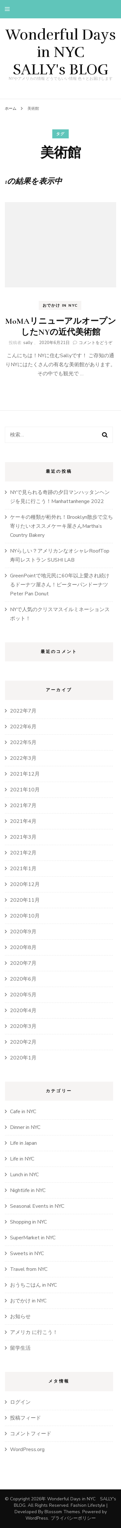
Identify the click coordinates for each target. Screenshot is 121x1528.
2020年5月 (23, 994)
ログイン (20, 1402)
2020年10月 (25, 915)
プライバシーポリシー (73, 1518)
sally (28, 343)
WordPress (36, 1518)
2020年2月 (23, 1042)
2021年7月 (23, 805)
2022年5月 (23, 742)
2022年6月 (23, 726)
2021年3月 (23, 837)
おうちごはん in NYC (33, 1285)
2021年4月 (23, 821)
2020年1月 (23, 1057)
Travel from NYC (28, 1269)
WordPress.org (27, 1449)
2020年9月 (23, 931)
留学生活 (20, 1348)
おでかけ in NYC (60, 305)
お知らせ (20, 1316)
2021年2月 (23, 852)
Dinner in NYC (25, 1127)
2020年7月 (23, 963)
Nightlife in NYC (27, 1190)
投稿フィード (25, 1417)
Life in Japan (23, 1143)
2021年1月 (23, 868)
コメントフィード (30, 1433)
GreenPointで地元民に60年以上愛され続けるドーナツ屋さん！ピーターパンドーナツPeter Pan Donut (59, 584)
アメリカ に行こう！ (34, 1332)
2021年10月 (25, 789)
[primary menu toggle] (9, 9)
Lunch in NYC (24, 1174)
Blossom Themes (62, 1512)
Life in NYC (22, 1158)
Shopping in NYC (28, 1221)
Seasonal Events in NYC (37, 1206)
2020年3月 (23, 1026)
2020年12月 (25, 884)
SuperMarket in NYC (32, 1237)
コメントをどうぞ (95, 343)
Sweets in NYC (27, 1253)
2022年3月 (23, 758)
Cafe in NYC (23, 1111)
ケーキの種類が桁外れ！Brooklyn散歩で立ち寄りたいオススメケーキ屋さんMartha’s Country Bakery (61, 526)
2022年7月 (23, 710)
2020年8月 (23, 947)
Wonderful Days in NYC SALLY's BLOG (60, 52)
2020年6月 (23, 979)
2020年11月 (25, 900)
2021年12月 (25, 774)
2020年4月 (23, 1010)
